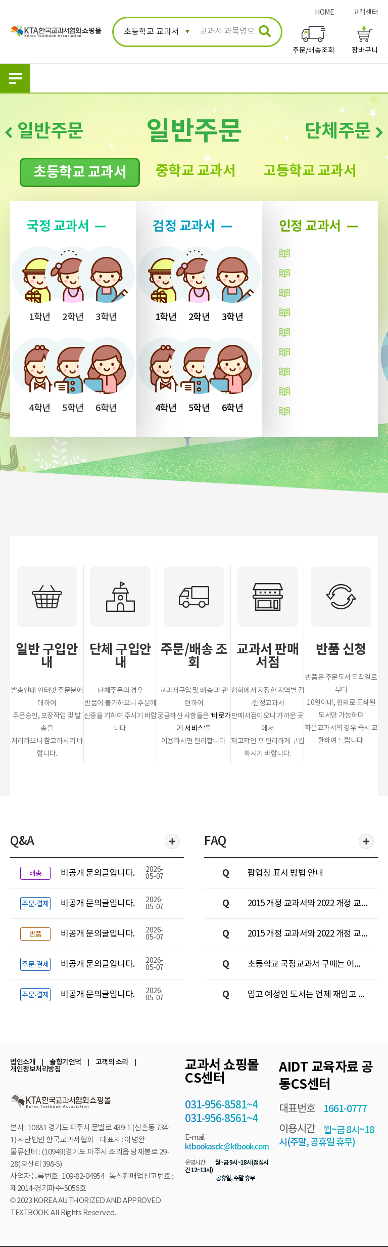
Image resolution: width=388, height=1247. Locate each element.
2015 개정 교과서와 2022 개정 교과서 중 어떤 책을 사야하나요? (304, 906)
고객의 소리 (111, 1062)
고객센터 (365, 13)
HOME (324, 13)
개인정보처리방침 (35, 1069)
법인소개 (22, 1062)
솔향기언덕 (65, 1062)
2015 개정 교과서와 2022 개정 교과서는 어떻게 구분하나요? (304, 936)
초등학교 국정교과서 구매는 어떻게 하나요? (305, 966)
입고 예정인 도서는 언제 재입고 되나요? (307, 997)
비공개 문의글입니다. (98, 873)
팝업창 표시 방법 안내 (285, 873)
